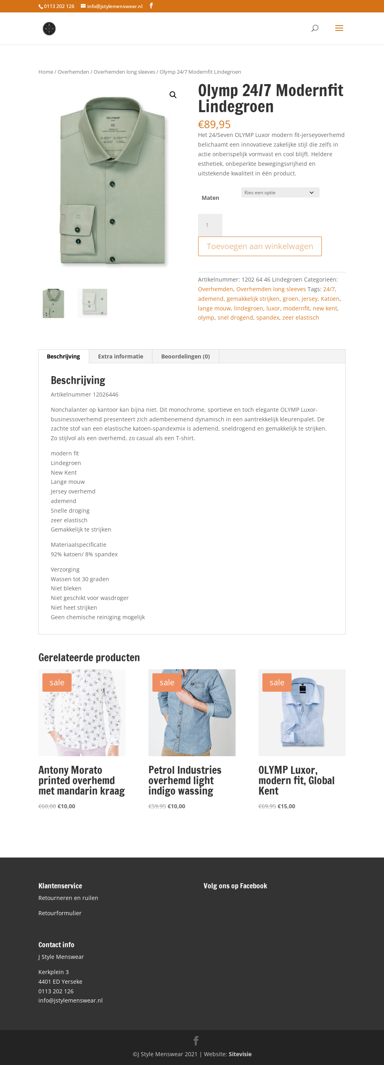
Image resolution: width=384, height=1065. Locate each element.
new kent (325, 308)
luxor (273, 308)
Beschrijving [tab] (63, 356)
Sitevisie (240, 1054)
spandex (267, 317)
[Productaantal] (210, 225)
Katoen (330, 298)
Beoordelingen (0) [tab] (185, 356)
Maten (210, 197)
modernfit (296, 308)
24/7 (329, 289)
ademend (211, 298)
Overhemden (73, 71)
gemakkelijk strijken (253, 298)
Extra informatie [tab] (120, 356)
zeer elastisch (300, 317)
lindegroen (248, 308)
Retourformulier (60, 913)
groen (290, 298)
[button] (173, 95)
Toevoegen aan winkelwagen (260, 246)
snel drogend (235, 317)
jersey (310, 298)
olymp (206, 317)
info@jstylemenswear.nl (70, 1000)
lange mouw (214, 308)
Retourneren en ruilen (68, 898)
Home (45, 71)
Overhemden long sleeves (124, 71)
